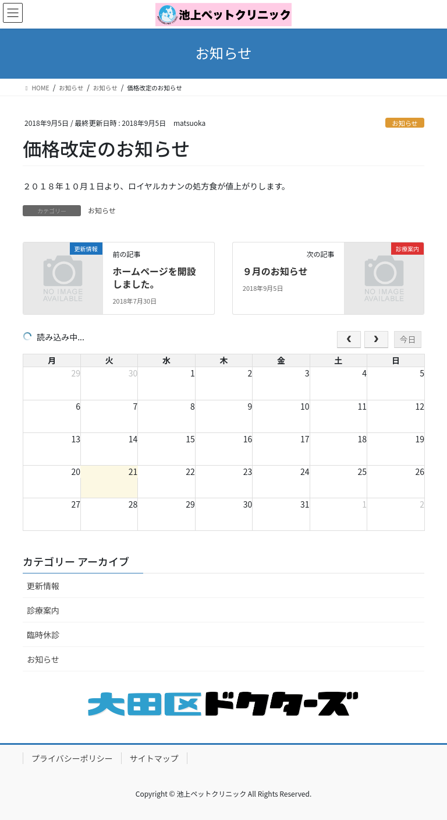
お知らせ (405, 123)
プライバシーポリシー (72, 758)
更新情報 (43, 586)
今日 (407, 339)
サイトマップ (154, 758)
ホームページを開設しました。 (154, 277)
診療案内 (43, 610)
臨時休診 (43, 634)
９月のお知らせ (275, 271)
